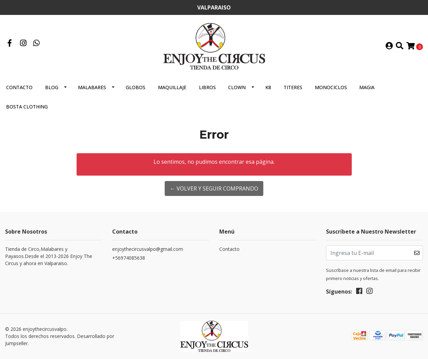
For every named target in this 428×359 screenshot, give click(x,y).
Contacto (19, 87)
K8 (268, 87)
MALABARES (92, 87)
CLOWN (237, 87)
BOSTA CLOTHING (27, 106)
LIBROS (207, 87)
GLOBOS (135, 87)
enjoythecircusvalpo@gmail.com (147, 249)
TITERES (293, 87)
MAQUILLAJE (172, 87)
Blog (51, 87)
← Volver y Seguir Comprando (214, 188)
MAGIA (366, 87)
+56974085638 (128, 258)
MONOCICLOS (331, 87)
